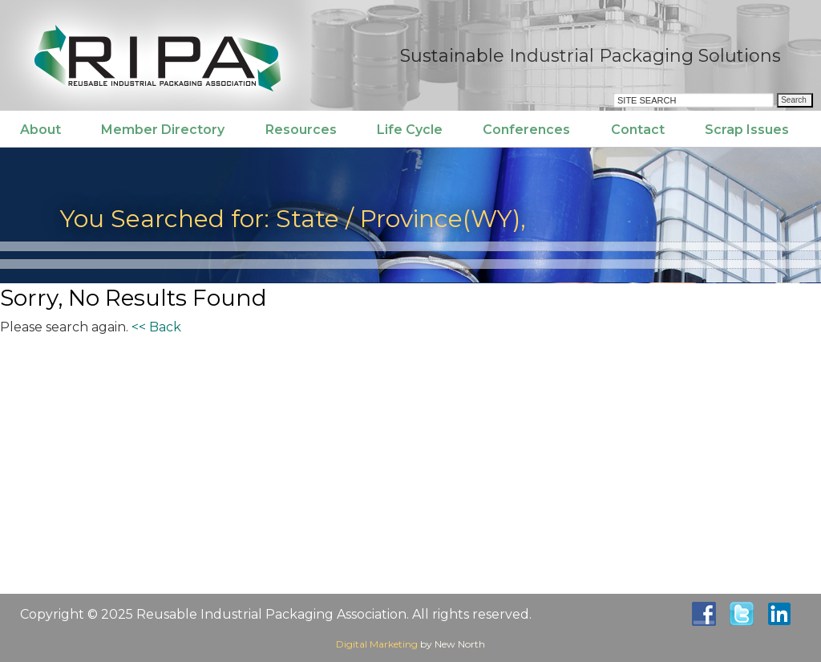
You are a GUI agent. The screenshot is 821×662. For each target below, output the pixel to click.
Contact (638, 129)
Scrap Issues (747, 129)
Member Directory (162, 129)
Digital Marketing (377, 644)
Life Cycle (410, 129)
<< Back (156, 327)
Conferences (526, 129)
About (40, 129)
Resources (301, 129)
